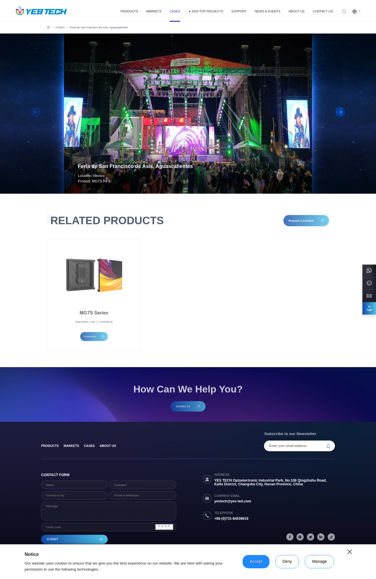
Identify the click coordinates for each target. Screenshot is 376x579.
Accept (256, 561)
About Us (108, 445)
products (50, 445)
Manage (319, 561)
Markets (71, 445)
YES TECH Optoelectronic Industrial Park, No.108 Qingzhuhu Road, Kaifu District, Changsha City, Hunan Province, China (270, 482)
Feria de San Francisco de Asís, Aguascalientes (99, 27)
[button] (340, 112)
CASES (60, 27)
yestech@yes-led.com (232, 501)
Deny (287, 561)
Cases (89, 445)
